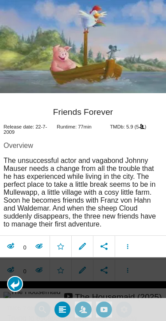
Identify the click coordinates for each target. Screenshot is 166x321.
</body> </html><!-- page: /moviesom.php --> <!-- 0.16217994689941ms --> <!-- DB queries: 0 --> (83, 160)
